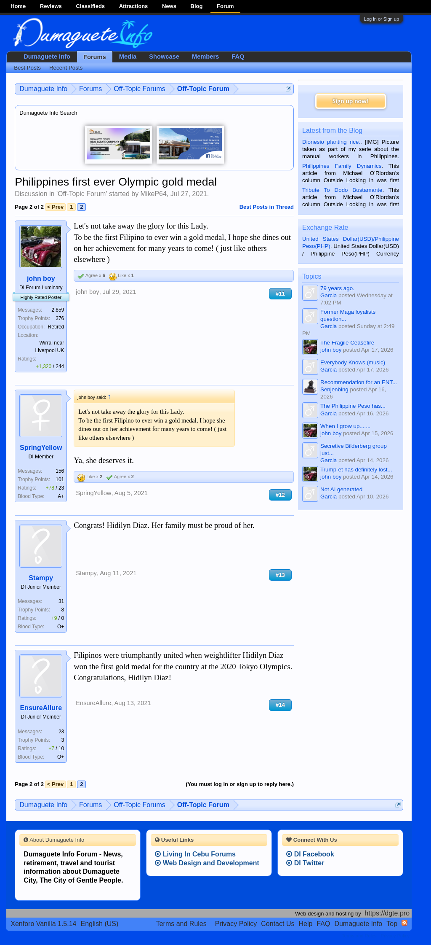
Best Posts (27, 68)
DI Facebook (310, 854)
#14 (280, 705)
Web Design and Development (207, 863)
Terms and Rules (181, 923)
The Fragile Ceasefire (347, 342)
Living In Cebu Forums (195, 854)
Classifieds (90, 6)
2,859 (57, 310)
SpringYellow (41, 447)
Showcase (164, 56)
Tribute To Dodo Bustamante (342, 190)
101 (60, 479)
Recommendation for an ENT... (358, 382)
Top (391, 923)
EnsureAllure (41, 707)
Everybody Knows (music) (352, 362)
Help (305, 923)
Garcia (328, 295)
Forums (94, 57)
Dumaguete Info (47, 56)
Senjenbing (334, 389)
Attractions (133, 6)
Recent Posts (65, 68)
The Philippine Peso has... (353, 406)
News (169, 6)
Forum (225, 6)
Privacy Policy (236, 923)
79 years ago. (337, 288)
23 (61, 732)
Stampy (41, 578)
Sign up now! (351, 101)
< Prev (55, 207)
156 (60, 471)
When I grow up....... (345, 426)
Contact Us (277, 923)
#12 (280, 495)
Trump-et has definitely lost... (356, 469)
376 (60, 318)
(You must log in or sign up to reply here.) (240, 784)
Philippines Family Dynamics (341, 166)
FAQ (237, 56)
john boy (41, 278)
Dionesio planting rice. (331, 142)
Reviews (51, 6)
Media (128, 56)
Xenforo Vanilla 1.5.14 (43, 923)
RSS (404, 923)
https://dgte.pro (387, 913)
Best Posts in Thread (266, 207)
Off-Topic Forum (82, 193)
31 (61, 601)
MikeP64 (154, 193)
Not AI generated (341, 489)
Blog (197, 6)
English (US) (100, 923)
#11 (280, 294)
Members (205, 56)
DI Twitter (305, 863)
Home (18, 6)
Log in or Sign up (381, 19)
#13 (280, 575)
